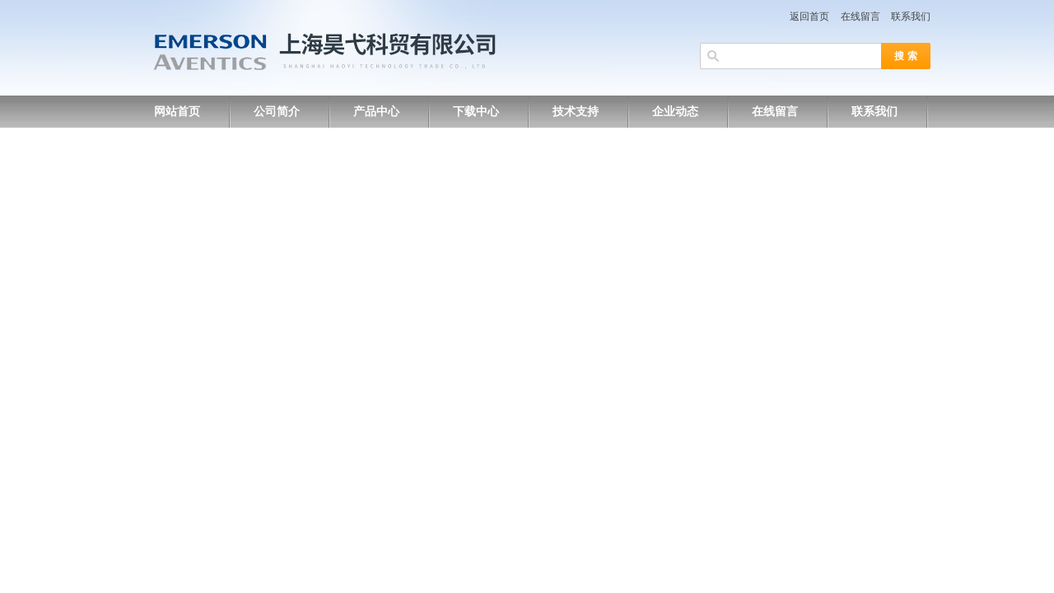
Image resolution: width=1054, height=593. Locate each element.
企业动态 (675, 111)
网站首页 (177, 111)
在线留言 (860, 16)
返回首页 (809, 16)
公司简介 (277, 111)
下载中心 (476, 111)
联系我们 (910, 16)
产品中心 (376, 111)
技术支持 (576, 111)
